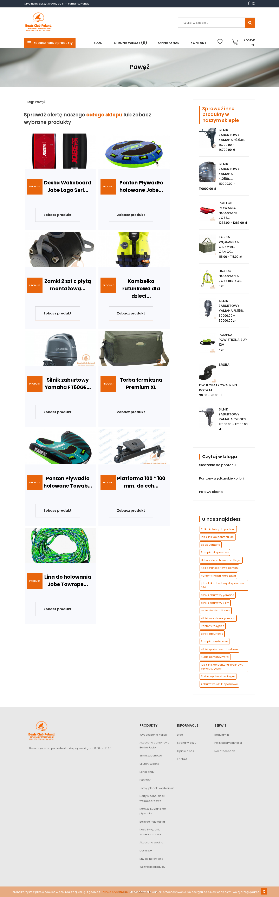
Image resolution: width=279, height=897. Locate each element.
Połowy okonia (211, 491)
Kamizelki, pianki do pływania (153, 811)
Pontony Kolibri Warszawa (218, 576)
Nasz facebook (224, 751)
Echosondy (147, 772)
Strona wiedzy (186, 743)
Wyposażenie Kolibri (153, 735)
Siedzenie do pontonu (217, 465)
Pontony (145, 780)
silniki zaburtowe (212, 634)
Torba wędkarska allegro (218, 676)
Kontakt (182, 759)
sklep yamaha (210, 545)
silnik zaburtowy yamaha (217, 595)
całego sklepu (104, 114)
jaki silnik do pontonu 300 (217, 537)
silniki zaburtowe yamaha (218, 618)
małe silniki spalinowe (215, 610)
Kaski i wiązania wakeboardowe (150, 832)
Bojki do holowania (152, 822)
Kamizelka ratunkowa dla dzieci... (141, 288)
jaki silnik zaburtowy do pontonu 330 (222, 585)
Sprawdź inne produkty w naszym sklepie (220, 115)
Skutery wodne (150, 764)
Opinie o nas (185, 751)
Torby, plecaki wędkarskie (157, 788)
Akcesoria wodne (151, 842)
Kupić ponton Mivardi (215, 657)
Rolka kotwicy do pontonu (218, 529)
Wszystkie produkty (152, 867)
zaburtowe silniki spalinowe (219, 684)
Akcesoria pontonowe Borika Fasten (154, 745)
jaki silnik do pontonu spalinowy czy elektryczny (222, 667)
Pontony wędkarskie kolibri (221, 478)
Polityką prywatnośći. (115, 892)
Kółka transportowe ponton (219, 568)
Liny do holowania (151, 859)
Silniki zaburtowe (151, 755)
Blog (180, 735)
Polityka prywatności (228, 743)
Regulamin (221, 735)
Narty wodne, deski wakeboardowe (152, 798)
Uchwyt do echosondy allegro (221, 560)
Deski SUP (146, 850)
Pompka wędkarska (214, 641)
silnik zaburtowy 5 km (215, 603)
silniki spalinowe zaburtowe (219, 649)
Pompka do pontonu (215, 552)
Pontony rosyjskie (212, 626)
